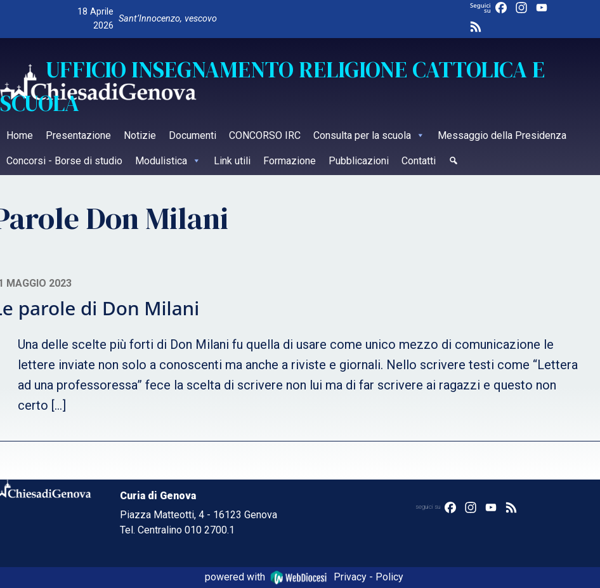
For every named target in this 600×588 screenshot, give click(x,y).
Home (19, 135)
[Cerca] (453, 162)
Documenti (192, 135)
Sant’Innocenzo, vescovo (168, 18)
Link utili (232, 161)
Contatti (418, 161)
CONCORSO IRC (265, 135)
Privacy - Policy (368, 577)
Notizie (140, 135)
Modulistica (168, 161)
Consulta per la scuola (369, 135)
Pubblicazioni (359, 161)
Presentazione (78, 135)
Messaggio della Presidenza (502, 135)
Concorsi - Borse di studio (64, 161)
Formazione (289, 161)
